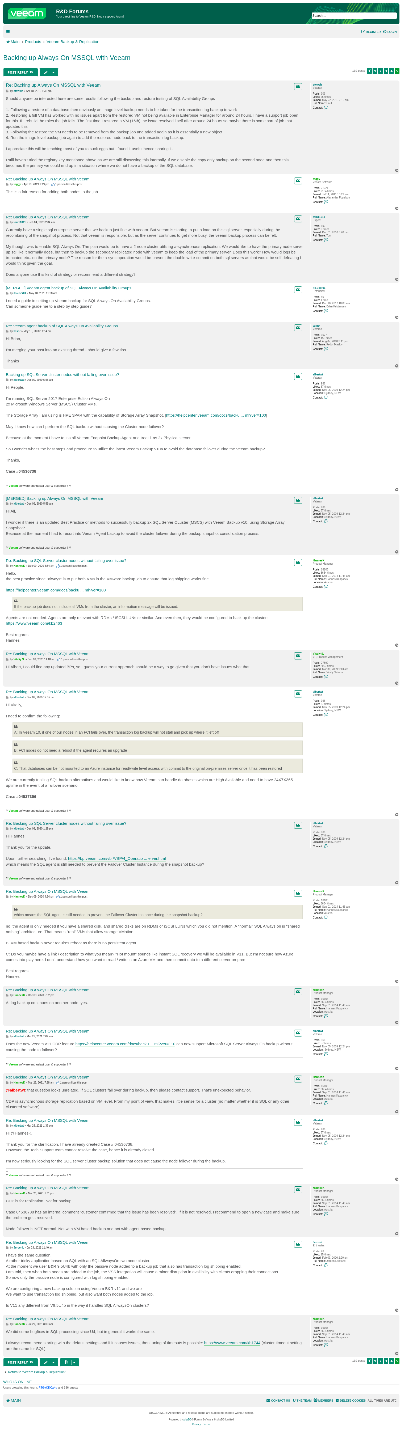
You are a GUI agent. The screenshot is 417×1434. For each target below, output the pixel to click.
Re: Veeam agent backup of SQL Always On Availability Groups (62, 326)
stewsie (317, 84)
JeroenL (318, 1242)
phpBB (187, 1419)
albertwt (318, 374)
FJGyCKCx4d (48, 1387)
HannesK (318, 560)
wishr (316, 325)
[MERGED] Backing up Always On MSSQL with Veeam (54, 498)
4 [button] (391, 71)
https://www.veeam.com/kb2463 (34, 623)
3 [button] (386, 71)
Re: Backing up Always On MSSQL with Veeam (53, 85)
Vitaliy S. (318, 653)
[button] (369, 71)
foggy (316, 178)
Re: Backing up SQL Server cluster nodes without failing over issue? (66, 560)
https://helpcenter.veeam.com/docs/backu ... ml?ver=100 (216, 415)
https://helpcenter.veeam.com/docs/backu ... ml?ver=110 (126, 1044)
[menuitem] (390, 32)
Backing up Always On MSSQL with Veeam (66, 57)
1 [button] (375, 71)
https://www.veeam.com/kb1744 (232, 1342)
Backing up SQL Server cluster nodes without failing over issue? (62, 374)
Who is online (17, 1382)
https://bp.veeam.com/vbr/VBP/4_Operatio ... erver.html (117, 858)
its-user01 (319, 287)
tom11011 (319, 216)
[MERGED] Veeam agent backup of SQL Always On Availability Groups (68, 288)
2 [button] (381, 71)
